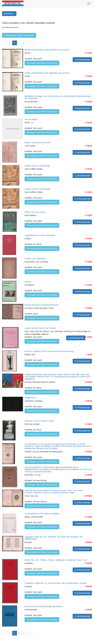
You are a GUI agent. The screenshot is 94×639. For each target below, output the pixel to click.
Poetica (28, 282)
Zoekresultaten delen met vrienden (19, 35)
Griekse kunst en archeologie (37, 166)
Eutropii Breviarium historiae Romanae (41, 305)
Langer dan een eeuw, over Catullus (40, 328)
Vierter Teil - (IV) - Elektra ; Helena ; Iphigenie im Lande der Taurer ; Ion (56, 560)
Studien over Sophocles (35, 258)
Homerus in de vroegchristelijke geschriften (43, 606)
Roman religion (31, 119)
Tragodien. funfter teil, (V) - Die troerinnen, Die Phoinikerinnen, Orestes (56, 583)
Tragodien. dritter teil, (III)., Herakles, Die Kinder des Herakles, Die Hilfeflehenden (53, 538)
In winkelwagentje (82, 59)
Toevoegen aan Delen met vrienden (41, 63)
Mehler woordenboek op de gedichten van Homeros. (47, 50)
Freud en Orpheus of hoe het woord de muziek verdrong (49, 351)
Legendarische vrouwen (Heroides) (40, 235)
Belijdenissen (30, 398)
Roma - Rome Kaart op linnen (38, 142)
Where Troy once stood (35, 212)
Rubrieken (9, 14)
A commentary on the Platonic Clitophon (42, 513)
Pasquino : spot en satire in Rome (39, 421)
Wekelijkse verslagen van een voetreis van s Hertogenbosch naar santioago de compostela (58, 97)
